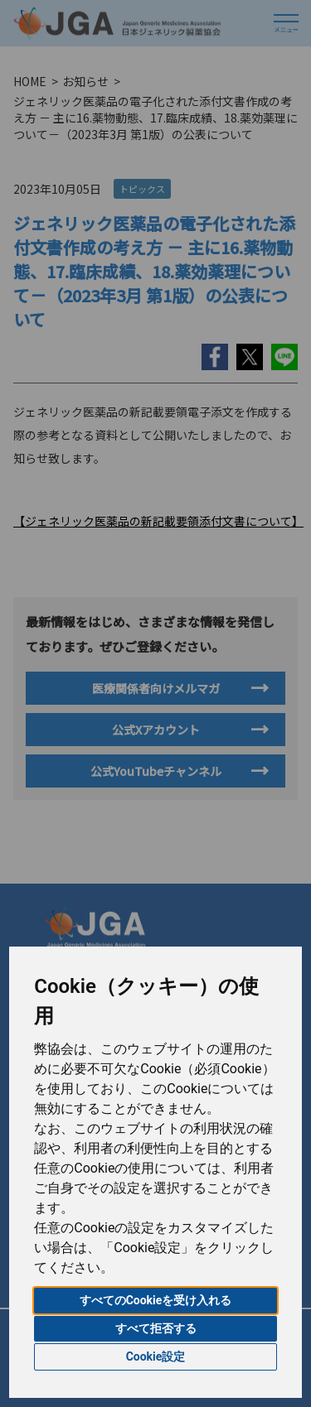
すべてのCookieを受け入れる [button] (156, 1300)
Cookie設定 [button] (156, 1356)
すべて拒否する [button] (156, 1328)
